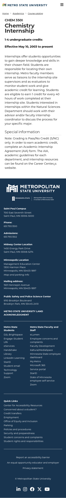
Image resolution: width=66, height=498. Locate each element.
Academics (18, 13)
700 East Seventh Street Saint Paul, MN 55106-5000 (19, 214)
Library (14, 353)
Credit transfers (12, 413)
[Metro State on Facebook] (32, 489)
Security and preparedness (19, 433)
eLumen (46, 334)
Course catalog (35, 13)
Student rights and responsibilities (23, 441)
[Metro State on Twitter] (39, 489)
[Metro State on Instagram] (25, 489)
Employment (11, 417)
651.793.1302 (10, 236)
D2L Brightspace (14, 334)
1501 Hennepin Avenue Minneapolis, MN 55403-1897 (20, 287)
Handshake (14, 349)
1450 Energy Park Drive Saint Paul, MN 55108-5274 (18, 250)
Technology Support (10, 372)
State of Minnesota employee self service (46, 379)
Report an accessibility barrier (33, 457)
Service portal (46, 369)
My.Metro (46, 361)
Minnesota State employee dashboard (46, 356)
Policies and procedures (17, 429)
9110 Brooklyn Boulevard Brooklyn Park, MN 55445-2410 (21, 302)
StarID (14, 361)
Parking (8, 425)
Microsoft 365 (46, 365)
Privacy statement (33, 468)
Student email (14, 365)
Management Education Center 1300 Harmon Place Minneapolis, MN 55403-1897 (22, 267)
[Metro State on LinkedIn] (18, 489)
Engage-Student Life (14, 340)
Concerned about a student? (20, 409)
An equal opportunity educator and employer (33, 462)
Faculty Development (42, 346)
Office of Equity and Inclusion (21, 421)
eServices (14, 345)
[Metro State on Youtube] (47, 489)
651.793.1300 (10, 226)
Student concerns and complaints (23, 437)
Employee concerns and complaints (44, 340)
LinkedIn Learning (14, 357)
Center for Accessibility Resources (23, 405)
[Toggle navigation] (61, 5)
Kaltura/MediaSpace (46, 349)
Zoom (14, 377)
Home (5, 13)
